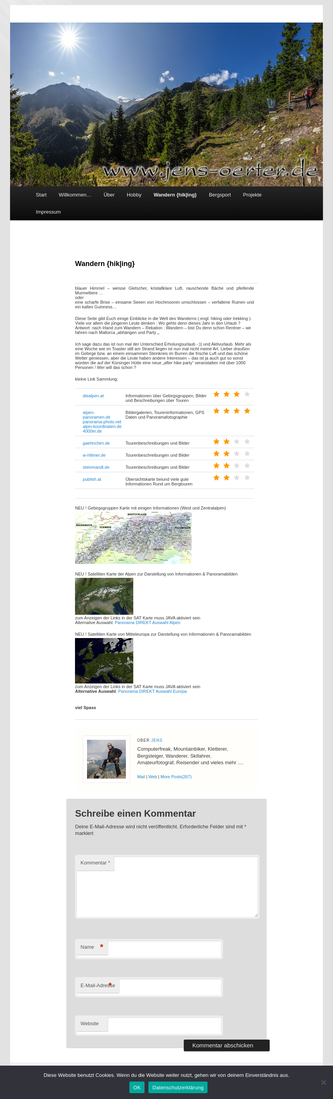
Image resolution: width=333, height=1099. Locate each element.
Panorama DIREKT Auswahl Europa (152, 691)
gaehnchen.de (96, 443)
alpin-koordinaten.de (102, 426)
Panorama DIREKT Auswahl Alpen (147, 622)
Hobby (134, 195)
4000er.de (92, 431)
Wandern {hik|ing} (175, 195)
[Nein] (323, 1082)
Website (89, 1023)
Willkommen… (75, 195)
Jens (157, 740)
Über (109, 195)
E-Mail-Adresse (97, 985)
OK (137, 1087)
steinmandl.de (96, 467)
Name (91, 947)
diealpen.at (93, 395)
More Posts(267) (176, 776)
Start (41, 195)
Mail (141, 776)
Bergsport (220, 195)
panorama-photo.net (102, 421)
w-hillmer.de (94, 455)
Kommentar (95, 863)
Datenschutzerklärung (177, 1087)
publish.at (92, 479)
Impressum (48, 212)
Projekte (252, 195)
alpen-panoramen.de (96, 414)
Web (152, 776)
